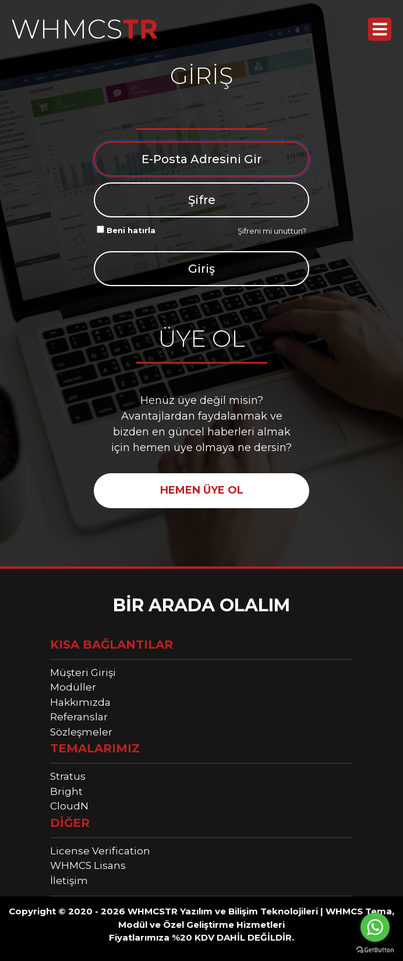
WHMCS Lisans (88, 865)
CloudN (69, 806)
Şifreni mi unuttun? (272, 230)
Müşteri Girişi (83, 672)
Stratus (68, 776)
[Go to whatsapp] (375, 927)
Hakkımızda (80, 702)
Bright (66, 791)
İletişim (69, 880)
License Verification (100, 851)
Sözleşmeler (81, 732)
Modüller (73, 687)
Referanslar (79, 717)
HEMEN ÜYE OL (201, 490)
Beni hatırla (126, 230)
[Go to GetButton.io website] (375, 949)
